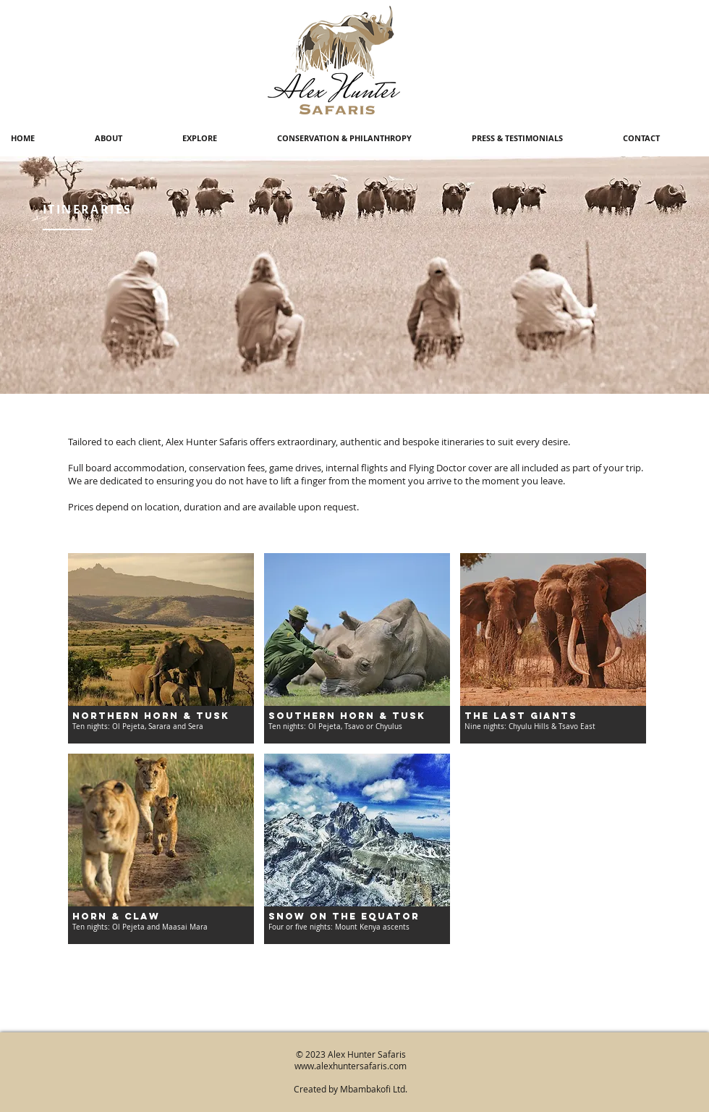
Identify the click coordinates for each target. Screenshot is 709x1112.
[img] (553, 648)
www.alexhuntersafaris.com (350, 1065)
